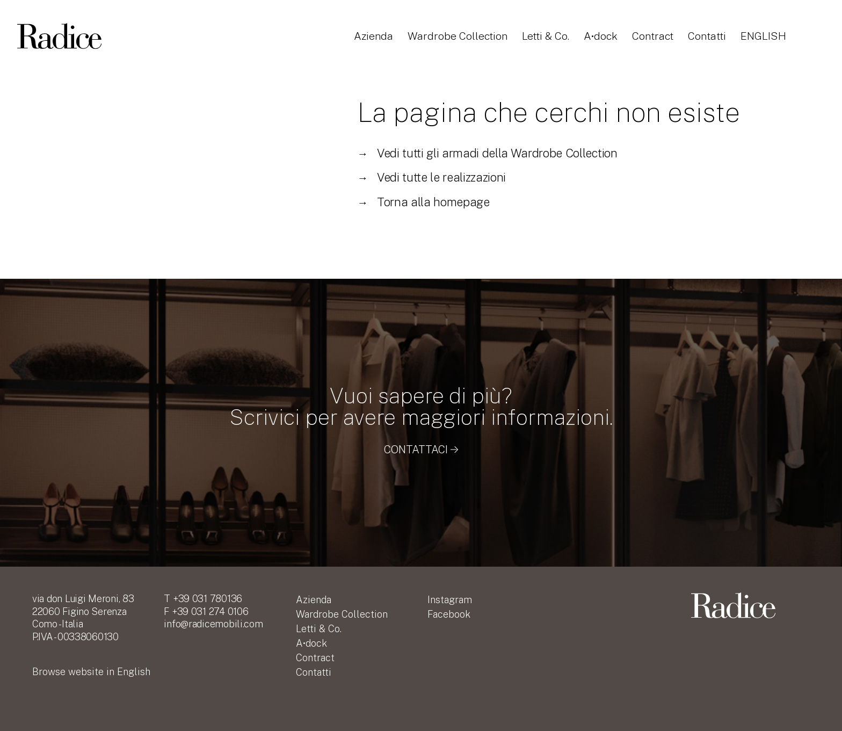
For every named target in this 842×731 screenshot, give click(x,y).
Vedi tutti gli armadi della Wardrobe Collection (487, 153)
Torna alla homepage (423, 202)
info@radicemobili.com (213, 623)
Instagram (449, 599)
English (769, 36)
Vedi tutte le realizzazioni (431, 177)
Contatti (712, 36)
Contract (657, 36)
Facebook (448, 614)
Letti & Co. (548, 36)
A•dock (604, 36)
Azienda (374, 36)
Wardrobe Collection (459, 36)
